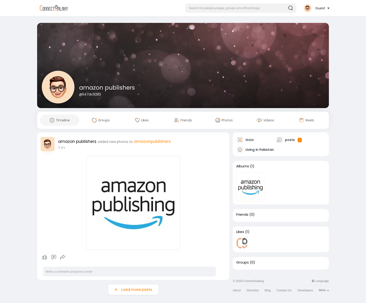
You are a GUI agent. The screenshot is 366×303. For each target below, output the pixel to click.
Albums (242, 166)
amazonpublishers (152, 141)
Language (320, 280)
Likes (240, 232)
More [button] (324, 290)
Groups (242, 262)
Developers (305, 290)
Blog (268, 290)
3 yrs (61, 147)
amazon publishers (107, 88)
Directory (253, 290)
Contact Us (284, 290)
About (237, 290)
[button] (240, 8)
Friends (242, 214)
